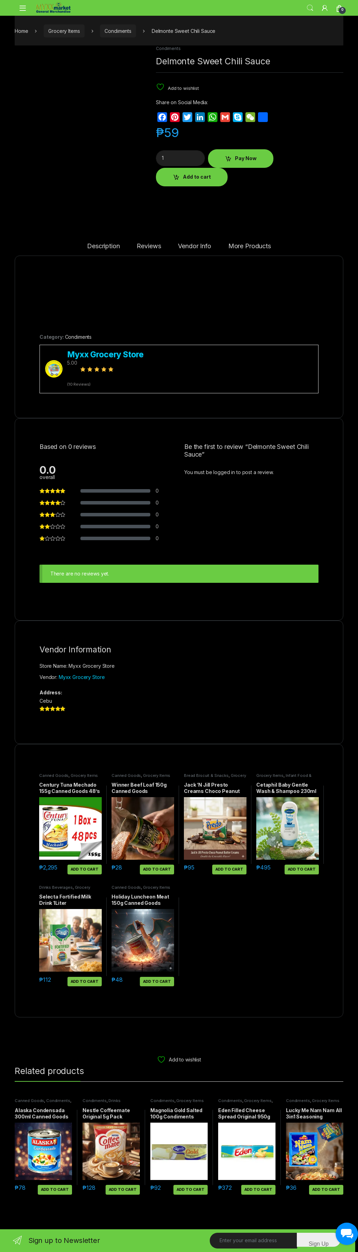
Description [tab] (103, 246)
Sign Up (319, 1244)
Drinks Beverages (56, 887)
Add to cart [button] (85, 869)
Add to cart (197, 177)
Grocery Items (64, 31)
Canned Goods (54, 775)
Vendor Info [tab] (194, 246)
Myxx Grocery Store (82, 677)
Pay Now (246, 158)
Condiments (118, 31)
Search (310, 8)
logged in (224, 472)
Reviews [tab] (149, 246)
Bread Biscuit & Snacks (206, 775)
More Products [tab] (249, 246)
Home (21, 31)
